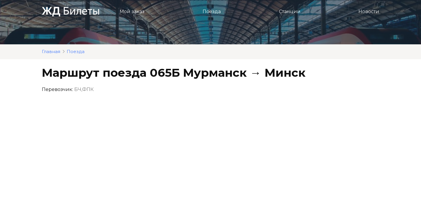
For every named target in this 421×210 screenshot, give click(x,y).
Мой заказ (132, 11)
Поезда (212, 11)
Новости (368, 11)
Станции (290, 11)
